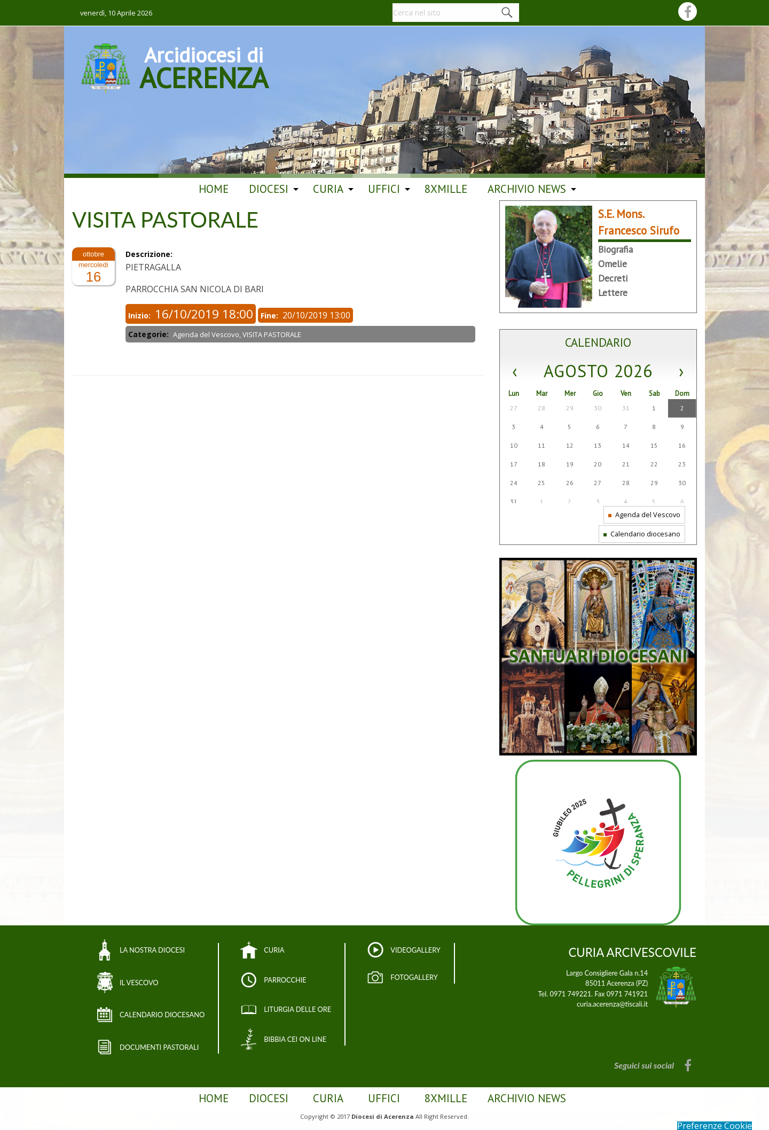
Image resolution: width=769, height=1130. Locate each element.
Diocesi (268, 189)
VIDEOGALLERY (415, 950)
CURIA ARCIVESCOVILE (632, 952)
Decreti (613, 278)
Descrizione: (150, 254)
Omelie (612, 264)
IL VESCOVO (139, 982)
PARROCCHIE (285, 980)
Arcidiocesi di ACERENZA (203, 66)
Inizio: (140, 315)
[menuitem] (213, 189)
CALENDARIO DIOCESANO (162, 1014)
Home (214, 189)
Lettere (612, 292)
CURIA (274, 950)
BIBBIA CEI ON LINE (295, 1039)
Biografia (615, 249)
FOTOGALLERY (414, 977)
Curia (328, 189)
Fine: (270, 315)
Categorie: (149, 334)
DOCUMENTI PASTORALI (159, 1047)
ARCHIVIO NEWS (527, 189)
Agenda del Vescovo (644, 514)
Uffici (384, 189)
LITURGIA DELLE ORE (297, 1009)
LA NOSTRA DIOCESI (152, 950)
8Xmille (446, 189)
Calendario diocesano (641, 534)
